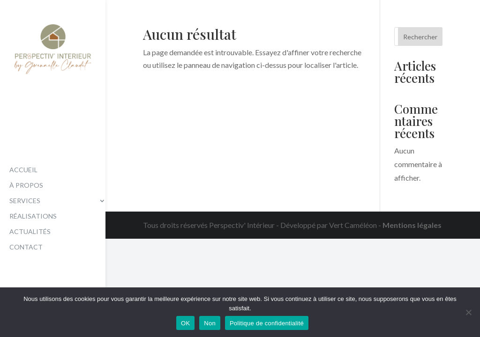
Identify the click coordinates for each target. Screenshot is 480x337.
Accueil (23, 170)
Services (24, 201)
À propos (26, 185)
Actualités (30, 231)
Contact (26, 247)
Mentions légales (412, 224)
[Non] (468, 312)
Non (210, 323)
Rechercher (420, 37)
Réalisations (33, 216)
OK (185, 323)
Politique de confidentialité (267, 323)
